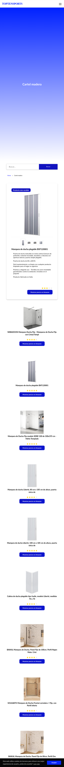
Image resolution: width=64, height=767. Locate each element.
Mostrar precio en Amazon (39, 292)
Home (9, 175)
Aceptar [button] (54, 762)
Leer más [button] (36, 764)
